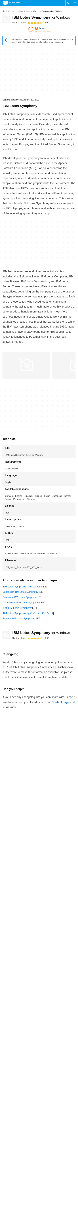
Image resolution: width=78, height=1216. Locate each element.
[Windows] (11, 11)
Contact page (60, 702)
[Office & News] (24, 11)
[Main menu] (75, 3)
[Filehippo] (11, 3)
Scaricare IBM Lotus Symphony (19, 597)
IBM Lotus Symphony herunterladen (22, 586)
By (15, 22)
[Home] (3, 11)
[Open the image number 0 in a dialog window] (26, 365)
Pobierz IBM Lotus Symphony (18, 618)
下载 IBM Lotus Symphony (17, 608)
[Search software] (68, 3)
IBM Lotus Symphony (41, 17)
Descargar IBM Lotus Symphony (20, 592)
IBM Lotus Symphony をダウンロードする (25, 613)
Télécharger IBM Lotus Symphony (21, 602)
